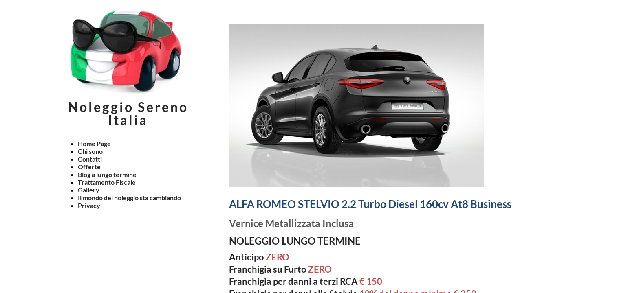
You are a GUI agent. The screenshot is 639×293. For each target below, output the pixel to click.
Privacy (89, 205)
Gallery (88, 190)
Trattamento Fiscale (107, 182)
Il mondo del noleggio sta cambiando (129, 197)
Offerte (89, 167)
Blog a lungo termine (107, 174)
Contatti (90, 159)
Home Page (94, 143)
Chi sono (90, 151)
